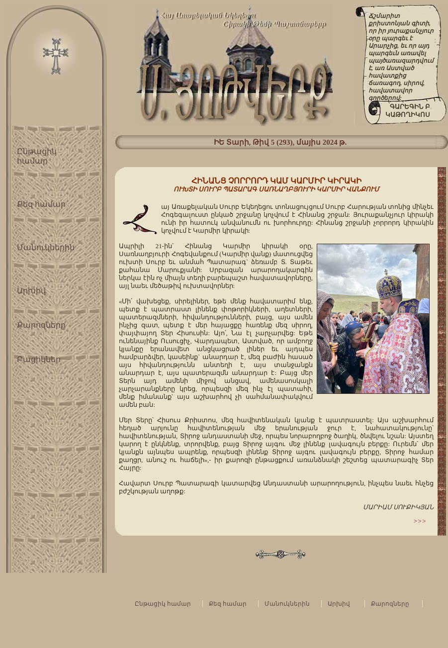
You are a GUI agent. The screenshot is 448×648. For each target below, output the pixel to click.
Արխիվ (31, 290)
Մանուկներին (46, 247)
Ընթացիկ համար (163, 603)
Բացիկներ (39, 359)
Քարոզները (41, 325)
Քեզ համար (41, 204)
